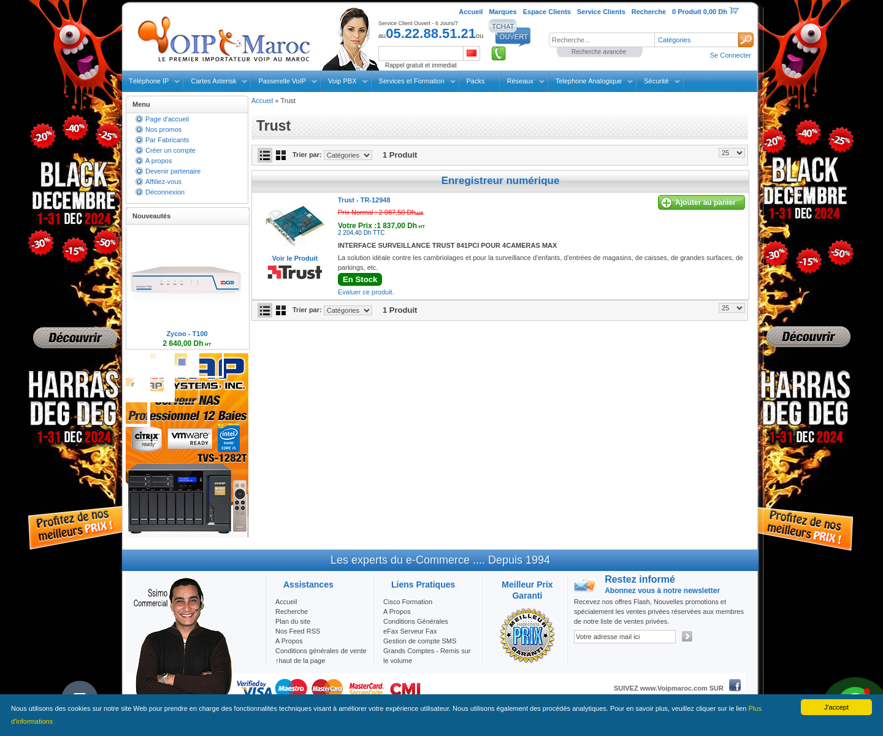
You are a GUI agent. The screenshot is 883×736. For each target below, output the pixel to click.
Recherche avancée (598, 51)
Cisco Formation (407, 601)
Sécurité (656, 81)
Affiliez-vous (163, 181)
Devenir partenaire (173, 171)
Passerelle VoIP (282, 81)
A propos (158, 160)
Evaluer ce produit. (366, 292)
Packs (476, 81)
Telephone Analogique (589, 81)
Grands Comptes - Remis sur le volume (426, 655)
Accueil (262, 100)
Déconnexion (165, 192)
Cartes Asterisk (213, 81)
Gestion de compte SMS (419, 641)
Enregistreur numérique (501, 180)
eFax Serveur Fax (410, 631)
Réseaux (520, 81)
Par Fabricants (167, 140)
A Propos (397, 611)
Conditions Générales (415, 621)
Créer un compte (170, 150)
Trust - (364, 200)
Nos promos (163, 129)
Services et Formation (412, 81)
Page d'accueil (167, 119)
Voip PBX (342, 81)
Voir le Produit (295, 258)
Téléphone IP (149, 81)
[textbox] (601, 40)
